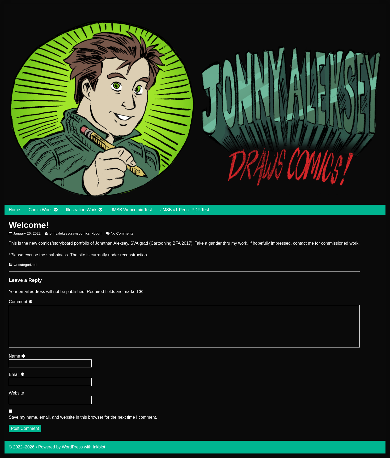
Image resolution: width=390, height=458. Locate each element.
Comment (21, 301)
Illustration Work (81, 209)
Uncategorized (25, 265)
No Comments (122, 233)
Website (16, 393)
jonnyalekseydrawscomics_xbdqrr (75, 233)
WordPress (72, 447)
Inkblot (99, 447)
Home (14, 209)
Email (17, 374)
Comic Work (40, 209)
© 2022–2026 (22, 447)
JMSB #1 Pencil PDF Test (184, 209)
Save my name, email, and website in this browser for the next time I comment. (83, 417)
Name (18, 356)
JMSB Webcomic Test (131, 209)
